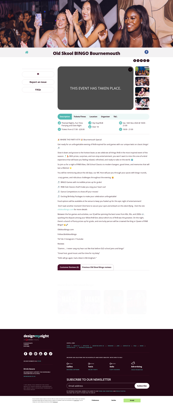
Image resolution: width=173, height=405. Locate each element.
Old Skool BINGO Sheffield (113, 318)
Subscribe (141, 385)
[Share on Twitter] (138, 60)
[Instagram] (30, 353)
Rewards (110, 346)
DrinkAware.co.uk (29, 376)
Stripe (39, 361)
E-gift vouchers (115, 369)
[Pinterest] (35, 353)
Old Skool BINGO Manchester (67, 318)
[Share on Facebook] (134, 60)
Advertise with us (98, 346)
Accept (132, 400)
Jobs (118, 346)
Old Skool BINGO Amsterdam (136, 318)
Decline (113, 400)
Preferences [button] (55, 401)
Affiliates (86, 346)
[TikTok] (50, 353)
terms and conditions (106, 391)
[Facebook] (25, 353)
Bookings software (73, 369)
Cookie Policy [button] (76, 400)
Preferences (95, 400)
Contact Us (126, 346)
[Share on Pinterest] (141, 60)
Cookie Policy (71, 347)
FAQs (38, 89)
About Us (76, 346)
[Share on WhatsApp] (144, 60)
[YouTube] (40, 353)
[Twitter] (45, 353)
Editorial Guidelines (85, 347)
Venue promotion (137, 369)
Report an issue (38, 82)
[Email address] (100, 386)
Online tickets (93, 369)
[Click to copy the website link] (148, 60)
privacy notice (120, 391)
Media (141, 346)
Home (68, 346)
